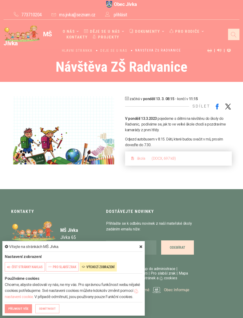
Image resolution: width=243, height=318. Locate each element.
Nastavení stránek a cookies (149, 278)
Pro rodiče (184, 31)
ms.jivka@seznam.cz (77, 15)
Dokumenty (144, 31)
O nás (69, 31)
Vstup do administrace (156, 269)
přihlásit (120, 14)
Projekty (105, 37)
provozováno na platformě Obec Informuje (147, 290)
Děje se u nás (102, 31)
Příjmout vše (18, 308)
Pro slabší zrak (163, 273)
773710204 (31, 15)
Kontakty (77, 37)
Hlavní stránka (77, 50)
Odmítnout (47, 308)
